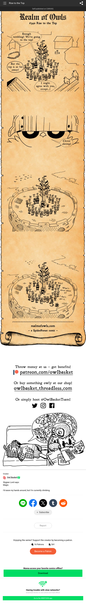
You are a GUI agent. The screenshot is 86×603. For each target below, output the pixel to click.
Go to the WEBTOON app (43, 598)
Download (43, 573)
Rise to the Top (17, 3)
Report (43, 525)
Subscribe (44, 512)
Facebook (33, 503)
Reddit (63, 503)
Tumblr (53, 503)
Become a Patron (43, 551)
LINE (23, 503)
